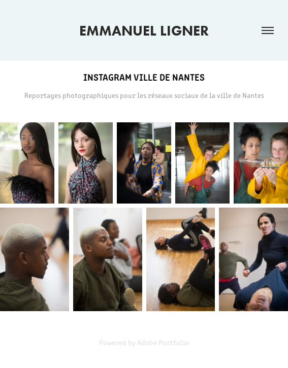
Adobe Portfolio (163, 342)
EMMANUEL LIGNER (144, 30)
